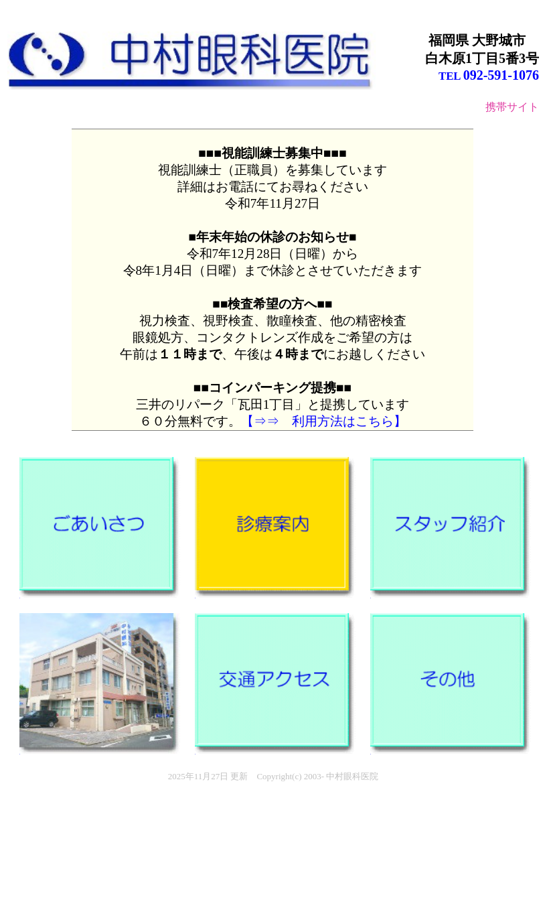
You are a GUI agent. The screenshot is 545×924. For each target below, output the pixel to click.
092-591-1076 (501, 75)
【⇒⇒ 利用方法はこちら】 (323, 421)
